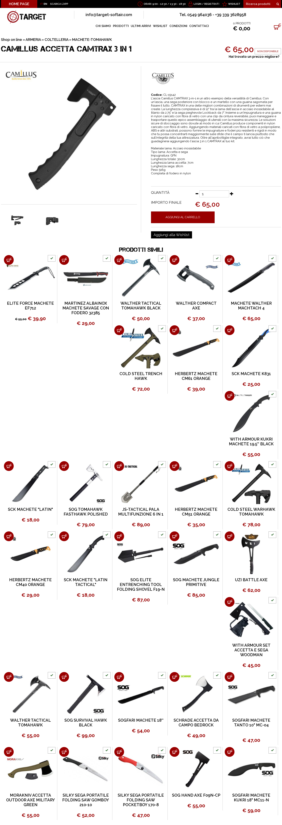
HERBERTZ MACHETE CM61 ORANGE (196, 376)
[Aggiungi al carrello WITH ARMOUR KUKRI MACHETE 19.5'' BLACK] (229, 396)
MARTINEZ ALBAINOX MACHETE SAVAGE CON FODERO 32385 (85, 308)
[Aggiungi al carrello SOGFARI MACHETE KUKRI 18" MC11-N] (229, 752)
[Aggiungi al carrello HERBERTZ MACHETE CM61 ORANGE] (174, 330)
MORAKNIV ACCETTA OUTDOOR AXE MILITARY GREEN (30, 800)
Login (197, 3)
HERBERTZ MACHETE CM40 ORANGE (30, 582)
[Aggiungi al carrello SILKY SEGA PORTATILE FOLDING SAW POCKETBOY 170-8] (119, 752)
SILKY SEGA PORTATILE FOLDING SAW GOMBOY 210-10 (85, 800)
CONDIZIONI (178, 26)
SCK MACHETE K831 (251, 373)
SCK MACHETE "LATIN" (30, 509)
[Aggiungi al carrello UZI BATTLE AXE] (229, 536)
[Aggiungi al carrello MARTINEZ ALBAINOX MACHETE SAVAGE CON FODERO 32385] (64, 260)
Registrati (211, 3)
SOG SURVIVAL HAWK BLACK (85, 722)
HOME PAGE (19, 4)
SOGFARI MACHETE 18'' (140, 720)
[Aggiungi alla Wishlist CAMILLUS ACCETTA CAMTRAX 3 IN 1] (171, 234)
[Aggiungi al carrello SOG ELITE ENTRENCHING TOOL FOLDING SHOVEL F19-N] (119, 536)
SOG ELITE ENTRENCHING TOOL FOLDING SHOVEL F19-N (141, 584)
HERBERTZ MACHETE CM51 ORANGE (196, 512)
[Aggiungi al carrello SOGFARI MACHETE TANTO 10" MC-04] (229, 677)
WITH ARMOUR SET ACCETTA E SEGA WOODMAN (251, 650)
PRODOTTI (121, 26)
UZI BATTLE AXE (251, 579)
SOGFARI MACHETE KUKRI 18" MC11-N (251, 797)
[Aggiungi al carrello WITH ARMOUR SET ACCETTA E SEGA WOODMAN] (229, 602)
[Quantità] (214, 193)
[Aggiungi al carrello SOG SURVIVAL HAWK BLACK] (64, 677)
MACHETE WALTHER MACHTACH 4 (251, 305)
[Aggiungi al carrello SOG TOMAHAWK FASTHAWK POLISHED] (64, 466)
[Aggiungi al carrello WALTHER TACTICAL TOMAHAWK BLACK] (119, 260)
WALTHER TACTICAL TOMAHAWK (30, 722)
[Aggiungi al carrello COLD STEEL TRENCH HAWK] (119, 330)
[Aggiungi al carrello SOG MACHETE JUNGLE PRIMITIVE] (174, 536)
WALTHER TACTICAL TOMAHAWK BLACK (140, 305)
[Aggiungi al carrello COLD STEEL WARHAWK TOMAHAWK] (229, 466)
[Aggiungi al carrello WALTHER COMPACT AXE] (174, 260)
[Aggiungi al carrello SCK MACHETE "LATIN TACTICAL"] (64, 536)
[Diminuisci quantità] (197, 193)
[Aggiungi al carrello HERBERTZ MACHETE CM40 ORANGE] (9, 536)
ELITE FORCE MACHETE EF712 (30, 305)
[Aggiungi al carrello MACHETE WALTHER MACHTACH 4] (229, 260)
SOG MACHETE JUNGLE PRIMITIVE (196, 582)
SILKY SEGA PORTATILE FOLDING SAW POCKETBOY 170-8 (141, 800)
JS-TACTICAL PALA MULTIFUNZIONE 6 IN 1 (140, 512)
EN (45, 3)
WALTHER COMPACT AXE (196, 305)
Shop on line (11, 39)
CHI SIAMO (103, 26)
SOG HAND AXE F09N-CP (196, 795)
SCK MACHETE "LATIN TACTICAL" (85, 582)
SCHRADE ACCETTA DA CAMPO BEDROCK (196, 722)
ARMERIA (33, 39)
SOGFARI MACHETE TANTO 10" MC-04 (251, 722)
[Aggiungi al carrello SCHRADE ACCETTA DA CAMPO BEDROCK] (174, 677)
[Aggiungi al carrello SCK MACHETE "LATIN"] (9, 466)
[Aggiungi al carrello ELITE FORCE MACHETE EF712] (9, 260)
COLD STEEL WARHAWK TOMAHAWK (251, 512)
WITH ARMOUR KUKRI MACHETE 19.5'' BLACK (251, 441)
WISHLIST (234, 3)
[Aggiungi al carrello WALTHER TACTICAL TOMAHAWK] (9, 677)
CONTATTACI (199, 26)
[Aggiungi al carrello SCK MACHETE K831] (229, 330)
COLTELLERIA (56, 39)
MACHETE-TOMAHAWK (92, 39)
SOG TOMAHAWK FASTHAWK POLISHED (86, 512)
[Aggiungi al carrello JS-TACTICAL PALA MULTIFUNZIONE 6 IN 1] (119, 466)
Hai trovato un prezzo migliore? (254, 57)
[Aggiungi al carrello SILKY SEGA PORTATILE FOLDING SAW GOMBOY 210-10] (64, 752)
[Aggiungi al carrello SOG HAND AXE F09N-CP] (174, 752)
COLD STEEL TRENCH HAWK (140, 376)
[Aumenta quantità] (231, 193)
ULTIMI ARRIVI (141, 26)
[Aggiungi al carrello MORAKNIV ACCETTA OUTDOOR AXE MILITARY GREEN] (9, 752)
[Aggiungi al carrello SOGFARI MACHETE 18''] (119, 677)
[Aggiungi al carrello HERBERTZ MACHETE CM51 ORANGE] (174, 466)
